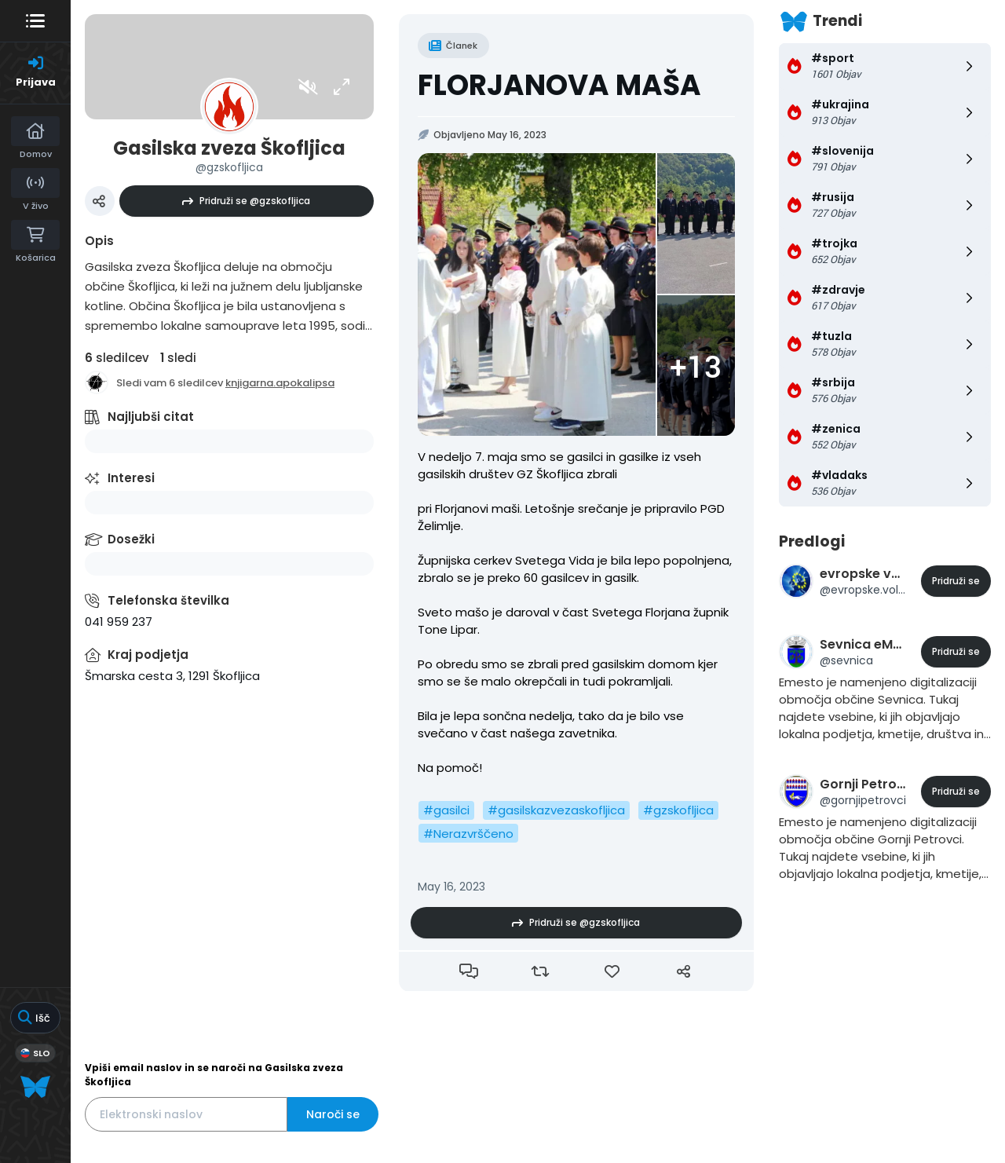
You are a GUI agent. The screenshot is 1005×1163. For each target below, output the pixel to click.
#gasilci (446, 810)
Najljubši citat (151, 416)
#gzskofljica (678, 810)
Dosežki (131, 539)
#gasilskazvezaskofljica (556, 810)
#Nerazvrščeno (468, 833)
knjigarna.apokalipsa (279, 382)
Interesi (131, 478)
